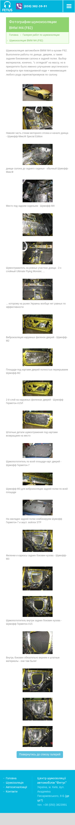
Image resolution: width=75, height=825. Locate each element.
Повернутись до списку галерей (39, 754)
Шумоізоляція (14, 782)
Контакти (11, 791)
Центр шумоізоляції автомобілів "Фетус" (7, 6)
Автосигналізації (16, 787)
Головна (13, 35)
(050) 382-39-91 (35, 6)
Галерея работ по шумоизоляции (41, 35)
